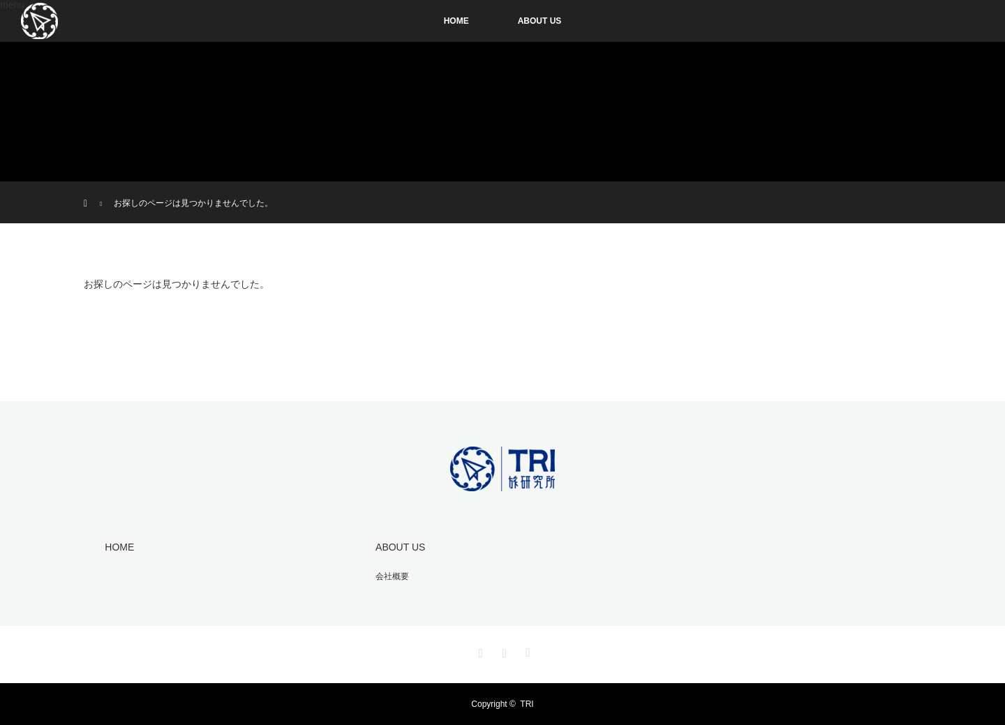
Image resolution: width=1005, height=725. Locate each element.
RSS (526, 650)
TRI (526, 704)
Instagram (478, 650)
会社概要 (392, 576)
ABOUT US (540, 21)
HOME (456, 21)
